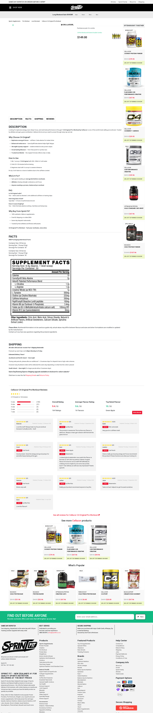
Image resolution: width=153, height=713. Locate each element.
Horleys (80, 700)
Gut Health (42, 684)
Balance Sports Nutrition (25, 701)
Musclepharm (5, 705)
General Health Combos (46, 682)
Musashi (21, 705)
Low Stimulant (36, 21)
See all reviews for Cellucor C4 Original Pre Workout (76, 515)
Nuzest (7, 703)
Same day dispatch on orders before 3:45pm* (27, 2)
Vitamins (42, 676)
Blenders (42, 712)
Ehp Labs (80, 663)
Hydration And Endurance (47, 658)
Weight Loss (20, 697)
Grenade (80, 711)
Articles (113, 2)
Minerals (42, 690)
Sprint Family (122, 2)
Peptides (42, 692)
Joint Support (43, 688)
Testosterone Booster (46, 662)
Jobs (117, 652)
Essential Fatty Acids (45, 680)
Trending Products (83, 652)
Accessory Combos (45, 708)
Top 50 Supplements (84, 644)
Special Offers (82, 646)
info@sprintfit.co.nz (54, 632)
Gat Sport (80, 698)
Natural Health (44, 669)
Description (16, 119)
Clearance (81, 648)
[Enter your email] (104, 617)
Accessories (43, 701)
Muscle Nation (82, 684)
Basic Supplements (83, 709)
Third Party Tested (44, 664)
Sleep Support (43, 694)
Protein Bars (43, 652)
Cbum (79, 707)
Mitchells (80, 682)
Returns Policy (120, 648)
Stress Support (44, 698)
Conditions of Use (121, 658)
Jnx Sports (81, 696)
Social (118, 667)
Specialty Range (44, 696)
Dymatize (80, 671)
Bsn (79, 688)
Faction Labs (82, 692)
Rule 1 (79, 674)
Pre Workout (26, 21)
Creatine (41, 648)
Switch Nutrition (82, 676)
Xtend (79, 705)
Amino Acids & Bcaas (46, 656)
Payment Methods (121, 654)
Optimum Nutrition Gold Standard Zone (51, 666)
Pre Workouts (11, 697)
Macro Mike (81, 703)
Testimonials (120, 674)
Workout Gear (43, 704)
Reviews (50, 119)
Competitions (120, 646)
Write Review (137, 412)
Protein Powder (44, 646)
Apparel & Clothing (45, 710)
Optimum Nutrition (11, 701)
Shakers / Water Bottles (46, 706)
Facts (28, 119)
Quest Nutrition (24, 703)
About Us (133, 2)
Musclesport (81, 690)
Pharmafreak (14, 705)
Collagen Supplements (46, 674)
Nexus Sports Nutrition (84, 669)
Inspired (80, 694)
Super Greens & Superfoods (48, 671)
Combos (42, 660)
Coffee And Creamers (46, 678)
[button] (15, 7)
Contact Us (119, 644)
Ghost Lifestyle (14, 703)
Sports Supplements (14, 21)
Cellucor (76, 520)
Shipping (141, 2)
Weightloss (42, 654)
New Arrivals (81, 650)
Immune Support (44, 686)
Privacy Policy (120, 656)
